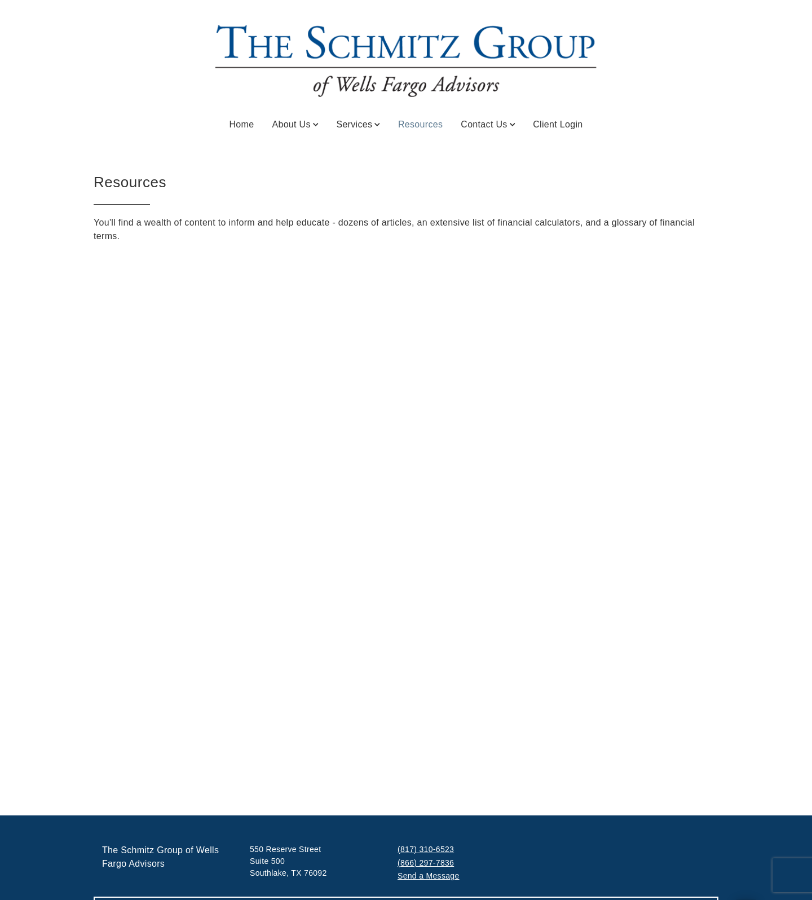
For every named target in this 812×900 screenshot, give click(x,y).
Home (241, 124)
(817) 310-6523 (426, 849)
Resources (420, 123)
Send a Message (429, 875)
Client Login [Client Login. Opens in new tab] (557, 124)
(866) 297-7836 (426, 862)
